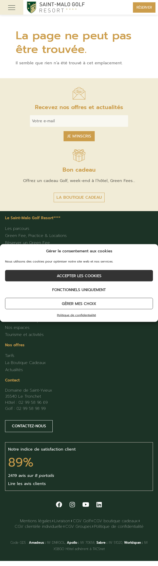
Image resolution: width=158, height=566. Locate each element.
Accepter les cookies (79, 275)
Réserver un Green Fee (27, 243)
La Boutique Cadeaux (25, 363)
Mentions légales (35, 521)
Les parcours (17, 229)
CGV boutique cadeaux (115, 521)
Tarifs (9, 356)
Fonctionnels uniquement (79, 289)
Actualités (14, 370)
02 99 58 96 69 (33, 402)
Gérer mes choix (79, 303)
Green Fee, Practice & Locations (36, 236)
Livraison (62, 521)
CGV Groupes (78, 526)
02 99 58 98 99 (31, 409)
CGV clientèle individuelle (39, 526)
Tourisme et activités (24, 335)
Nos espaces (17, 328)
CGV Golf (82, 521)
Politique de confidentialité (76, 315)
